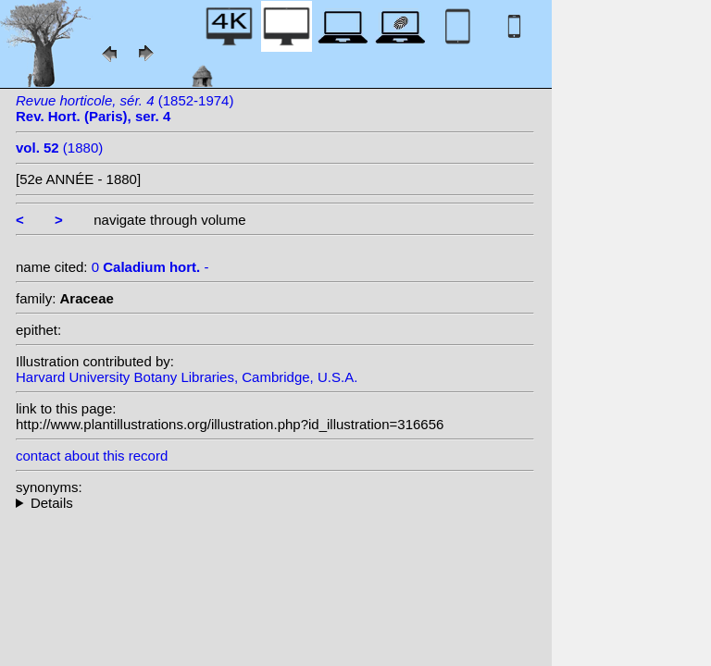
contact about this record (92, 455)
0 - (150, 267)
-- (275, 503)
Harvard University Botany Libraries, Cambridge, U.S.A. (186, 377)
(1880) (59, 147)
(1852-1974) (124, 108)
